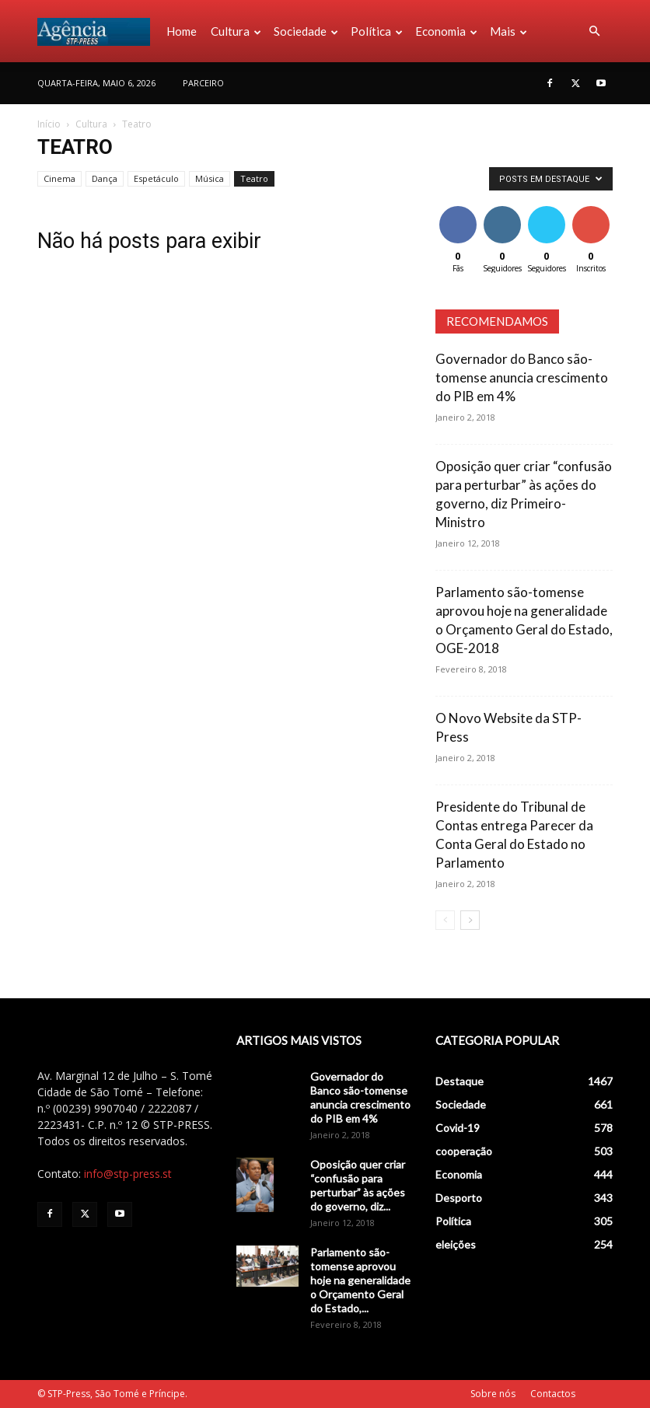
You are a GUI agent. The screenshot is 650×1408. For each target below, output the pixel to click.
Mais (508, 31)
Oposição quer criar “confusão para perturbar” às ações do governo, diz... (357, 1185)
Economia (446, 31)
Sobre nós (492, 1393)
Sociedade (306, 31)
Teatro (254, 178)
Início (49, 124)
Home (181, 31)
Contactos (552, 1393)
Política (377, 31)
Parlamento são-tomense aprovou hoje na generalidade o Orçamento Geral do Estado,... (360, 1280)
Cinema (59, 178)
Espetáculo (156, 178)
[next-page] (470, 920)
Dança (104, 178)
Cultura (236, 31)
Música (209, 178)
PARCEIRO (203, 83)
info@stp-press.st (128, 1173)
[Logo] (98, 31)
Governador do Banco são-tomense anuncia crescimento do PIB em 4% (521, 377)
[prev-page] (445, 920)
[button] (594, 31)
